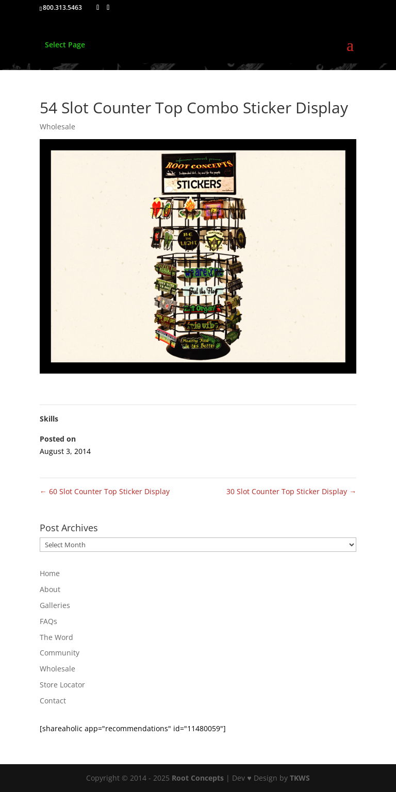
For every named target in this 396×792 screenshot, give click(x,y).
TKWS (300, 778)
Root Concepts (198, 778)
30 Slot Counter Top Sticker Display (291, 491)
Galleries (55, 605)
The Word (56, 637)
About (50, 589)
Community (59, 653)
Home (50, 573)
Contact (53, 700)
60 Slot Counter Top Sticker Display (105, 491)
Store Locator (62, 684)
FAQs (48, 621)
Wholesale (57, 126)
